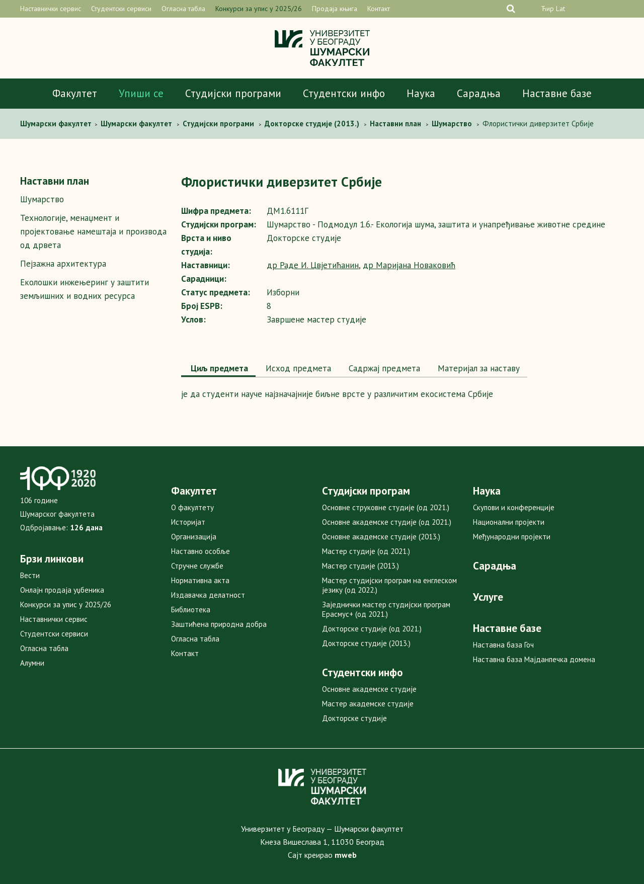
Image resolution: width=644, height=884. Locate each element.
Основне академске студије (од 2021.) (386, 522)
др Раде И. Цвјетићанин (313, 265)
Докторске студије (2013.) (366, 643)
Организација (193, 536)
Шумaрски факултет (57, 123)
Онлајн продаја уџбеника (62, 590)
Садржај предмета (383, 368)
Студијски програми (233, 93)
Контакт (378, 8)
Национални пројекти (508, 522)
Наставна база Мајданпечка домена (534, 659)
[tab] (218, 369)
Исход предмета (297, 368)
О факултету (192, 507)
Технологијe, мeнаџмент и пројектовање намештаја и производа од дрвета (93, 231)
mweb (346, 855)
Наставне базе (557, 93)
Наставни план (54, 181)
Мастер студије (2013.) (360, 566)
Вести (30, 575)
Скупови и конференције (513, 507)
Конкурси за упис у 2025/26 (258, 8)
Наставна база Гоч (503, 645)
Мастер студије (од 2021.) (366, 551)
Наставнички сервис (50, 8)
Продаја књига (334, 8)
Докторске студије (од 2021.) (372, 628)
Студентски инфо (344, 93)
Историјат (188, 522)
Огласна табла (183, 8)
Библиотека (190, 609)
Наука (421, 93)
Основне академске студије (369, 689)
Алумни (32, 663)
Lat (560, 8)
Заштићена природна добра (219, 624)
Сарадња (479, 93)
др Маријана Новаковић (409, 265)
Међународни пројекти (511, 536)
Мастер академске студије (368, 703)
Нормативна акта (200, 580)
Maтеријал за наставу (477, 368)
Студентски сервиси (121, 8)
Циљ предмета (218, 368)
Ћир (547, 8)
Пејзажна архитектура (63, 263)
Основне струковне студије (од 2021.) (385, 507)
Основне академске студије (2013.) (381, 536)
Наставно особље (200, 551)
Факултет (74, 93)
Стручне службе (197, 566)
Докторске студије (354, 718)
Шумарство (42, 199)
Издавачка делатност (208, 595)
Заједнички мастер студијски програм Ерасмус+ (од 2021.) (386, 609)
